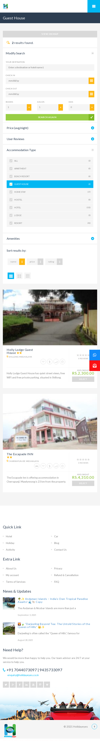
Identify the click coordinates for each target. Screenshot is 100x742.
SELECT (83, 379)
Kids (71, 102)
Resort (52, 223)
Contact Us (60, 549)
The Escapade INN (20, 454)
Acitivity (10, 549)
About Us (11, 568)
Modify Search (15, 53)
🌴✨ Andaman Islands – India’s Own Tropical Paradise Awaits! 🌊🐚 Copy (53, 600)
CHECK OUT (11, 88)
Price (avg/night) (17, 128)
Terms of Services (15, 581)
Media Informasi (49, 740)
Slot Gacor (8, 740)
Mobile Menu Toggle (93, 6)
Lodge (52, 215)
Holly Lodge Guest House (20, 351)
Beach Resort (52, 176)
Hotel (52, 207)
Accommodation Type (21, 150)
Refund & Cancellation (66, 575)
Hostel (52, 199)
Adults (40, 102)
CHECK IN (10, 75)
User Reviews (15, 139)
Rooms (9, 102)
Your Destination (15, 62)
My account (12, 575)
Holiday (10, 543)
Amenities (13, 238)
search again (47, 117)
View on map (49, 34)
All (52, 161)
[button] (94, 365)
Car (56, 536)
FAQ (56, 581)
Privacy (58, 568)
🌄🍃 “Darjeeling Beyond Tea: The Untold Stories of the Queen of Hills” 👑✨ (54, 625)
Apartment (52, 168)
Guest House (52, 184)
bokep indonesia (33, 740)
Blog (56, 543)
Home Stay (52, 192)
